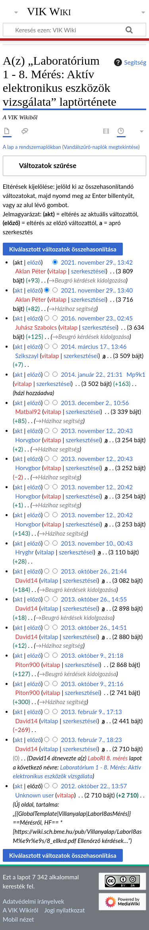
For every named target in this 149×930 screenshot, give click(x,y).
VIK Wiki (49, 11)
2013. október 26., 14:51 (94, 627)
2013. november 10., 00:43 (97, 543)
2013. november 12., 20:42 (97, 487)
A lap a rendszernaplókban (32, 147)
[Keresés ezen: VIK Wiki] (74, 29)
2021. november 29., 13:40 (97, 290)
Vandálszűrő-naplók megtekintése (101, 147)
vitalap (57, 271)
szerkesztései (88, 271)
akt (18, 290)
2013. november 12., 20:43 (97, 430)
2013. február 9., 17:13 (91, 711)
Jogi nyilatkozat (65, 910)
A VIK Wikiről (20, 910)
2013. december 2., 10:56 (95, 402)
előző (34, 262)
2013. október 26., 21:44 (94, 571)
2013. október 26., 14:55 (94, 599)
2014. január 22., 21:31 (91, 374)
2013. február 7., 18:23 (91, 739)
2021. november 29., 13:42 (97, 262)
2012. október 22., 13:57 (94, 786)
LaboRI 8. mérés (108, 758)
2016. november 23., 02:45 (97, 318)
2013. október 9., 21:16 (92, 683)
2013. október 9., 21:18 (92, 655)
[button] (74, 166)
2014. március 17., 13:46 (93, 346)
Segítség (129, 62)
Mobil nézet (18, 919)
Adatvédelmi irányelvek (33, 901)
